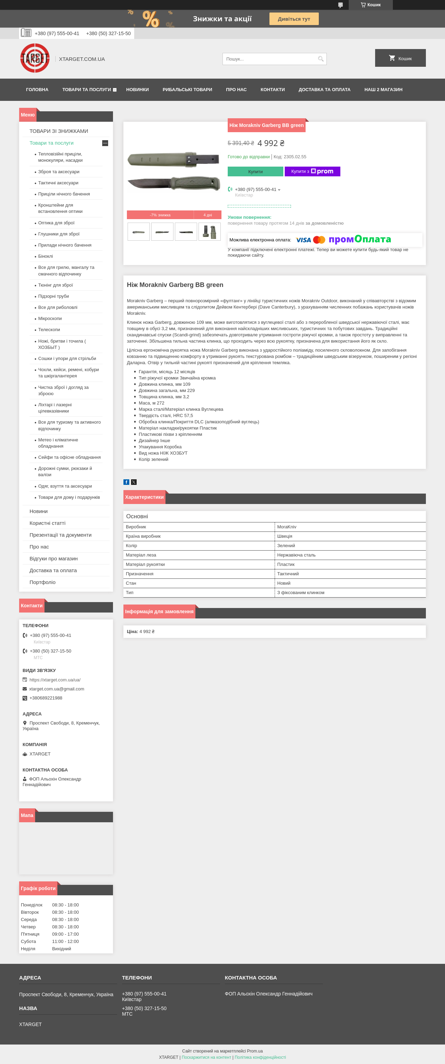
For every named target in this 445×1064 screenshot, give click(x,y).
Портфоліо (43, 582)
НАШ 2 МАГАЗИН (383, 89)
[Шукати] (321, 59)
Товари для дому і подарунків (69, 497)
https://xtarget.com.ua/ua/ (55, 679)
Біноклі (45, 256)
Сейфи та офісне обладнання (69, 457)
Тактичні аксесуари (58, 182)
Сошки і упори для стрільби (67, 358)
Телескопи (49, 329)
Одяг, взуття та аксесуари (65, 486)
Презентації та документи (60, 535)
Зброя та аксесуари (58, 171)
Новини (39, 511)
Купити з (312, 171)
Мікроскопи (50, 318)
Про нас (236, 89)
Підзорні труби (53, 296)
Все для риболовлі (58, 307)
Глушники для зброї (59, 234)
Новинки (137, 89)
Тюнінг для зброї (55, 285)
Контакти (273, 89)
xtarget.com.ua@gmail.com (56, 688)
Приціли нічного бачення (64, 194)
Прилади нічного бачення (64, 245)
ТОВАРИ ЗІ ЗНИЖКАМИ (59, 131)
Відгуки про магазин (54, 558)
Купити (255, 171)
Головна (37, 89)
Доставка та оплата (324, 89)
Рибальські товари (187, 89)
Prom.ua (255, 1051)
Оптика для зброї (56, 222)
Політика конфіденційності (260, 1057)
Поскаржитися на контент (206, 1057)
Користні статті (47, 523)
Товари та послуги (86, 89)
